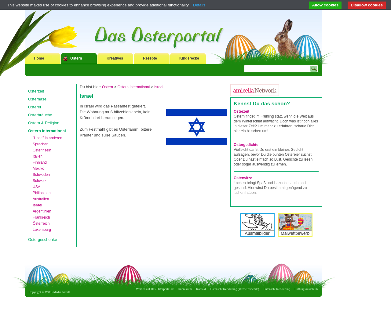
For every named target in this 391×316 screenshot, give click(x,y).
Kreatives (115, 58)
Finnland (40, 162)
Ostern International (47, 131)
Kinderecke (189, 58)
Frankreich (41, 217)
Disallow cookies (367, 5)
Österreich (41, 223)
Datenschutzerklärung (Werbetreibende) (234, 289)
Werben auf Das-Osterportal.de (155, 289)
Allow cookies (325, 5)
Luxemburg (42, 229)
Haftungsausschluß (306, 289)
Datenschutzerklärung (276, 289)
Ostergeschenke (42, 239)
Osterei (34, 107)
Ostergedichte (246, 145)
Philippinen (42, 193)
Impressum (185, 289)
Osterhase (37, 99)
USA (36, 187)
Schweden (41, 175)
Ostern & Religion (43, 123)
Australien (41, 199)
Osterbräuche (40, 115)
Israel (37, 205)
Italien (37, 156)
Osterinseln (42, 150)
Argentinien (42, 211)
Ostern (76, 58)
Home (39, 58)
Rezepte (150, 58)
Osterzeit (36, 91)
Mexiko (38, 168)
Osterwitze (243, 178)
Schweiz (39, 181)
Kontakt (201, 289)
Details (199, 5)
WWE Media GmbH (57, 292)
